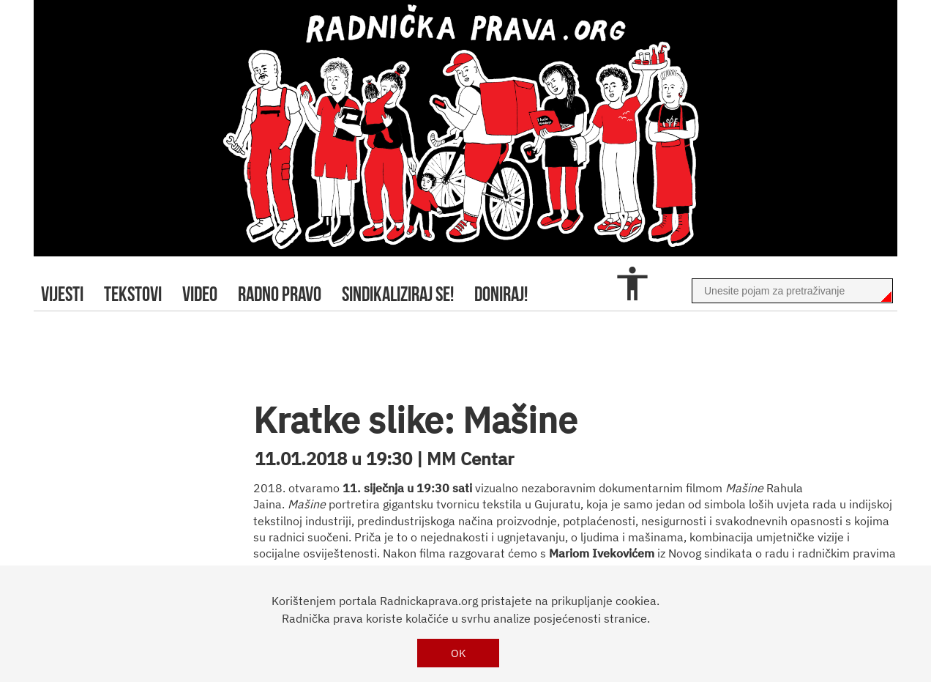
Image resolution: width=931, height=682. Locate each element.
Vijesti (62, 294)
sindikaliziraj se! (398, 294)
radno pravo (279, 294)
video (199, 294)
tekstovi (133, 294)
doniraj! (501, 294)
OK (458, 653)
